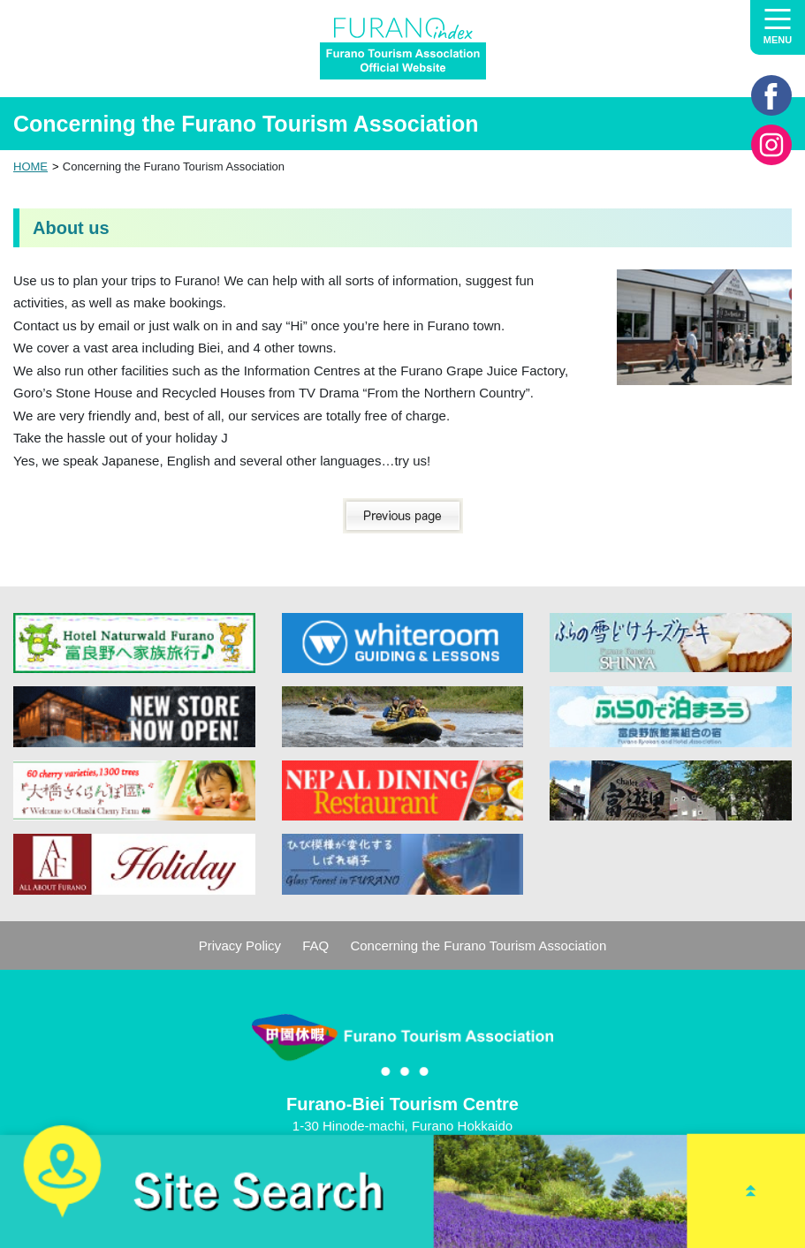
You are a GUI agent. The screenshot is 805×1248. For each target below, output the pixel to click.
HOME (30, 166)
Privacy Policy (240, 945)
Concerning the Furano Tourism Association (478, 945)
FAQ (315, 945)
